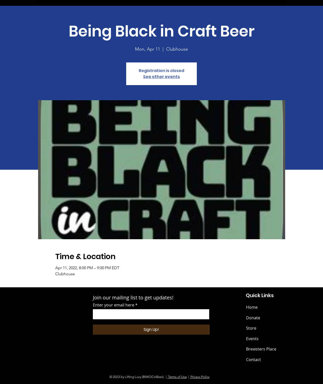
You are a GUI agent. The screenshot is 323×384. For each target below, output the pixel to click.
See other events (161, 77)
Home (252, 307)
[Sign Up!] (151, 330)
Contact (253, 359)
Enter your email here (113, 305)
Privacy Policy (199, 377)
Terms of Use (177, 377)
